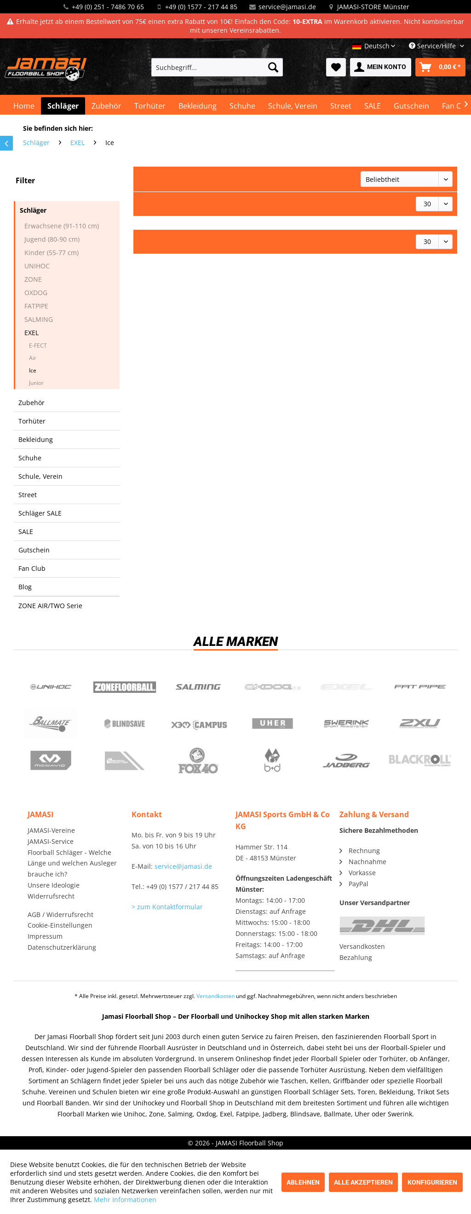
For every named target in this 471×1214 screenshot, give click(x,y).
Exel (346, 686)
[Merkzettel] (336, 67)
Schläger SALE (40, 513)
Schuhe (29, 457)
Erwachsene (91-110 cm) (61, 225)
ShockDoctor (124, 760)
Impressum (45, 936)
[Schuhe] (242, 106)
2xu (420, 723)
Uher (272, 723)
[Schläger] (63, 106)
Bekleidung (35, 439)
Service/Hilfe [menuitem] (433, 45)
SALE (25, 531)
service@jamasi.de (287, 6)
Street (27, 494)
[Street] (341, 106)
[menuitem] (217, 67)
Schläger (33, 210)
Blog (25, 586)
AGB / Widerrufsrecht (60, 914)
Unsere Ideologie (54, 885)
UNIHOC (37, 265)
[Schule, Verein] (293, 106)
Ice (32, 370)
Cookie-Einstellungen (60, 925)
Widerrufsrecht (51, 896)
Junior (36, 383)
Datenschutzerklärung (62, 947)
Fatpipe (420, 686)
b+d (272, 760)
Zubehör (31, 402)
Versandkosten (362, 946)
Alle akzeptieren (363, 1182)
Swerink (346, 723)
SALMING (38, 319)
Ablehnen (303, 1182)
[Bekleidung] (197, 106)
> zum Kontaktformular (167, 906)
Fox (198, 760)
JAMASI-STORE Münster (373, 6)
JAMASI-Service (51, 841)
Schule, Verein (40, 476)
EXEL (31, 332)
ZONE (33, 279)
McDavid (50, 760)
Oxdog (272, 686)
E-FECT (38, 345)
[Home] (24, 106)
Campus (198, 723)
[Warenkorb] (440, 67)
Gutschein (34, 550)
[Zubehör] (106, 106)
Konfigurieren (432, 1182)
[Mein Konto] (380, 67)
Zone (124, 686)
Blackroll (420, 760)
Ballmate (50, 723)
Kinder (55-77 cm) (51, 252)
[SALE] (372, 106)
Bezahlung (355, 957)
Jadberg (346, 760)
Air (32, 358)
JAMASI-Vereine (51, 830)
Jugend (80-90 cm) (52, 239)
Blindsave (124, 723)
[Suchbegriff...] (217, 67)
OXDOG (35, 292)
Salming (198, 686)
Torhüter (32, 421)
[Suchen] (273, 67)
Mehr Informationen (125, 1199)
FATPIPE (36, 306)
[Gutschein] (411, 106)
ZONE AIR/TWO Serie (50, 605)
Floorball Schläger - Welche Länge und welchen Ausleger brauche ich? (72, 863)
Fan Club (32, 568)
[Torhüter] (150, 106)
